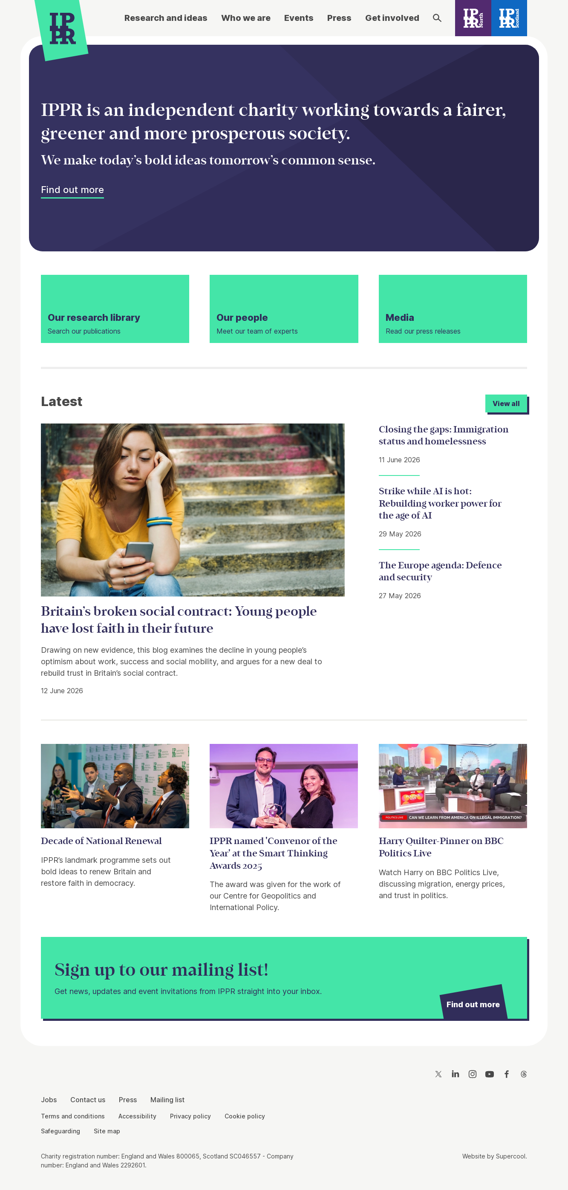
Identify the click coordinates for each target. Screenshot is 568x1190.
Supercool (510, 1156)
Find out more (72, 189)
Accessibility (137, 1116)
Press (339, 18)
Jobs (49, 1099)
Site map (107, 1131)
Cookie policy (245, 1116)
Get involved (392, 18)
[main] (284, 534)
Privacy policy (190, 1116)
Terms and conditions (73, 1116)
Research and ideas (166, 18)
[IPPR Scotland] (509, 18)
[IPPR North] (473, 18)
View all (506, 403)
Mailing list (167, 1099)
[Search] (437, 18)
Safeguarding (60, 1131)
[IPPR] (63, 28)
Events (299, 18)
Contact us (87, 1099)
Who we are (246, 18)
